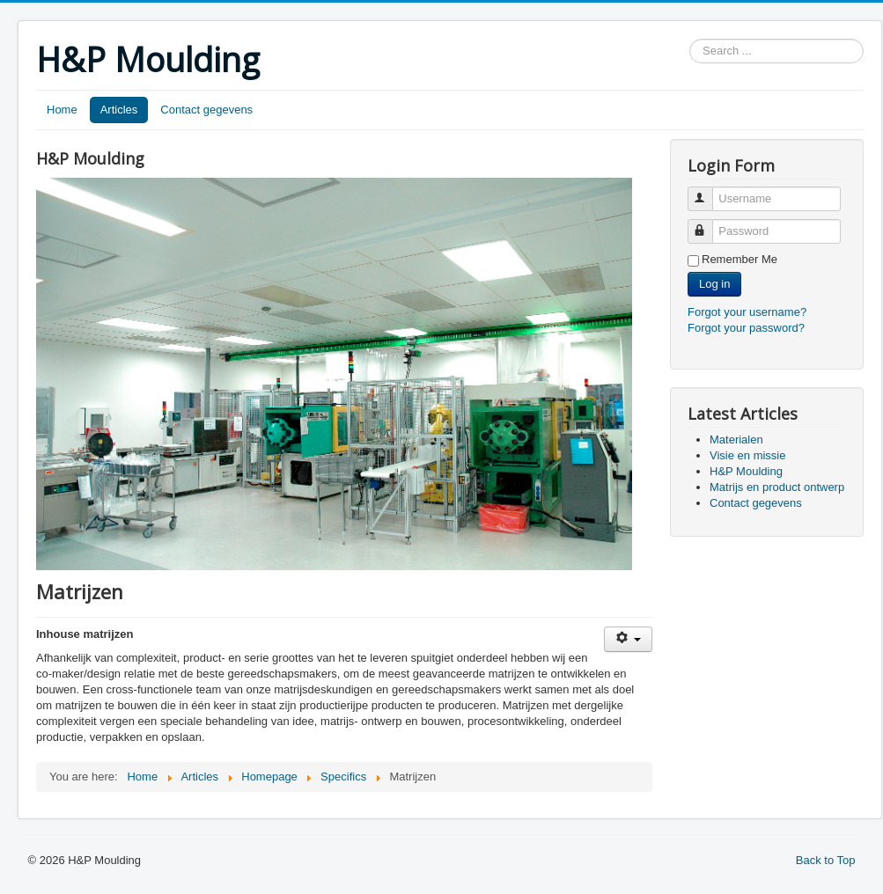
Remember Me (739, 259)
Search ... (689, 39)
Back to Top (826, 860)
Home (62, 109)
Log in (714, 283)
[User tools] (628, 639)
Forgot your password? (746, 327)
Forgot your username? (747, 312)
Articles (119, 109)
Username (708, 191)
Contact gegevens (206, 109)
